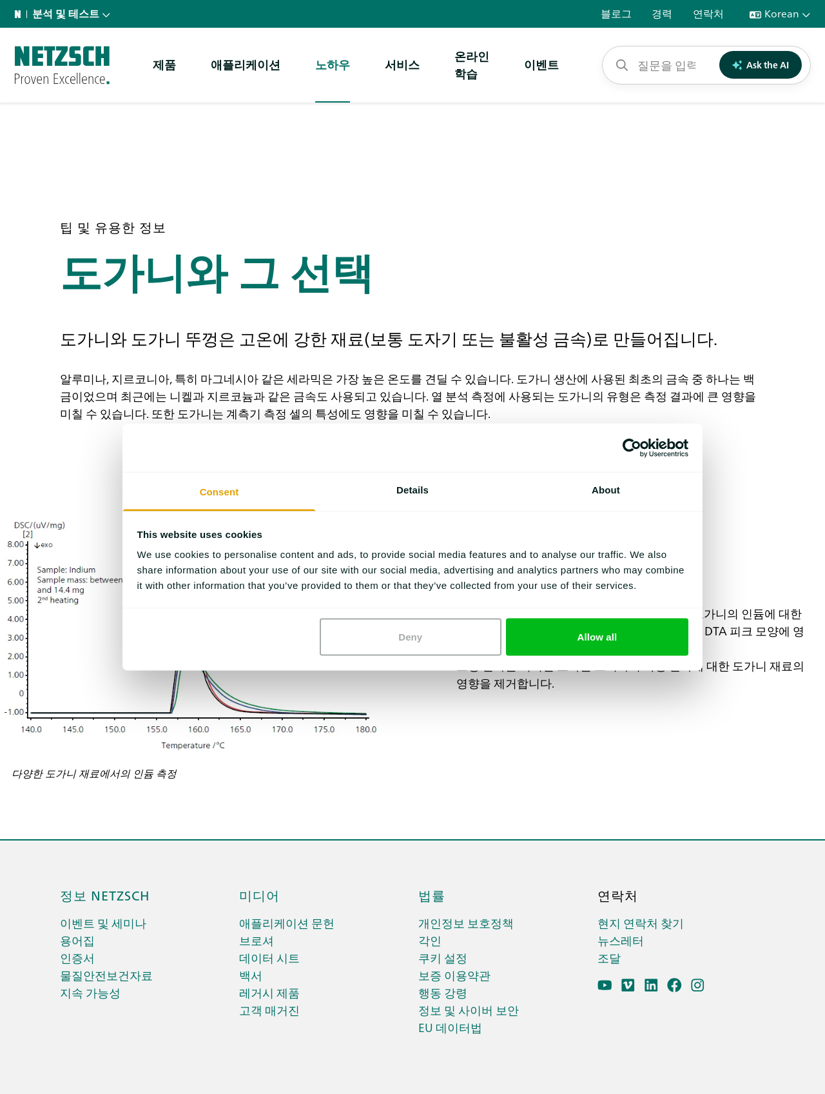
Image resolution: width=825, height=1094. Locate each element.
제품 (164, 64)
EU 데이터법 (450, 1027)
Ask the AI (761, 64)
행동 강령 (442, 992)
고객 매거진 (269, 1010)
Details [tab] (412, 489)
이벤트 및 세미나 (103, 923)
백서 (250, 975)
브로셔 (256, 940)
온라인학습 (471, 64)
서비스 (402, 64)
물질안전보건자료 (106, 975)
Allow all (597, 636)
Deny (410, 636)
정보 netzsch (105, 895)
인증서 (77, 958)
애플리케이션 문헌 (287, 923)
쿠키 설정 (442, 958)
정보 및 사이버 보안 (468, 1010)
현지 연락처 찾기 (640, 923)
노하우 (332, 64)
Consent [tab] (219, 491)
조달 (609, 958)
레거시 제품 (269, 992)
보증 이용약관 (454, 975)
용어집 (77, 940)
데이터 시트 (269, 958)
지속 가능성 (90, 992)
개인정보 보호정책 (466, 923)
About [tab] (606, 489)
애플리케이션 (245, 64)
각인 (430, 940)
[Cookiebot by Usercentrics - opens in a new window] (632, 447)
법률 (431, 895)
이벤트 (541, 64)
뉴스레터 (620, 940)
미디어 (259, 895)
